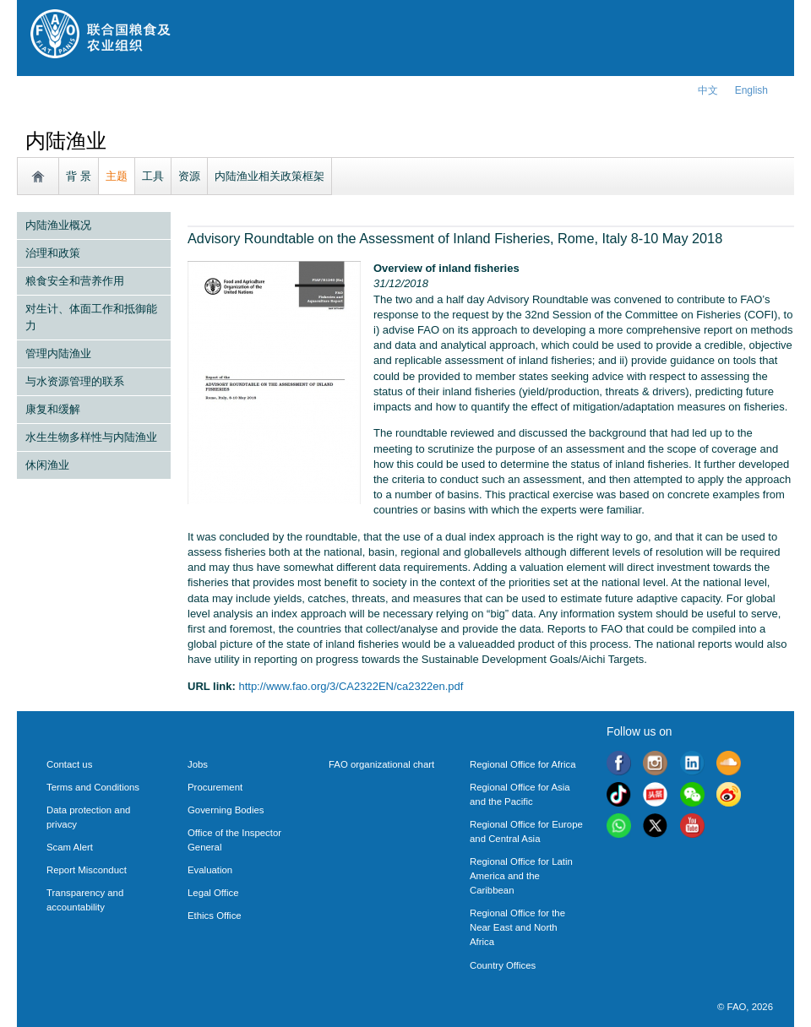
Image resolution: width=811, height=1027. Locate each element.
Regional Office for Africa (523, 764)
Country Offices (503, 965)
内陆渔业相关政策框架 (269, 176)
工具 (153, 176)
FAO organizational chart (381, 764)
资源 (189, 176)
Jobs (198, 764)
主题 (117, 176)
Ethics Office (215, 915)
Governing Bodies (226, 810)
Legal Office (213, 893)
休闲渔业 (47, 465)
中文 (708, 90)
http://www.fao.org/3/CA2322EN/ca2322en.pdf (350, 686)
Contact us (69, 764)
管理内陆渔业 (58, 353)
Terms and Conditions (92, 787)
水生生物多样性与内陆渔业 (91, 437)
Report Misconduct (86, 870)
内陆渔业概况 (58, 225)
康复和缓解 (52, 409)
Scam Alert (69, 847)
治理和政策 (52, 253)
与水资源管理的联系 (74, 381)
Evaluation (210, 870)
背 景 (78, 176)
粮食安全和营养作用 (74, 280)
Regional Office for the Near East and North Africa (517, 927)
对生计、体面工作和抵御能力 (91, 317)
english (751, 90)
